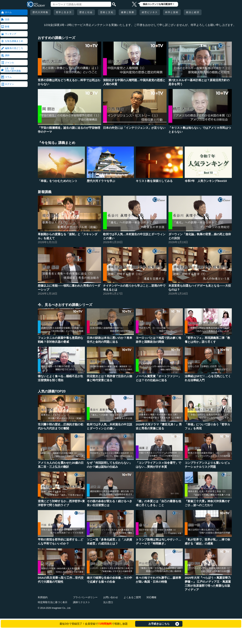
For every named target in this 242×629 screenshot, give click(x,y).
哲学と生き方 (64, 12)
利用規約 (43, 597)
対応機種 (151, 597)
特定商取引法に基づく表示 (52, 602)
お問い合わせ (110, 597)
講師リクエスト (81, 602)
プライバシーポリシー (85, 597)
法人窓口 (108, 602)
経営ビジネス (150, 12)
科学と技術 (171, 12)
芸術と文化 (106, 12)
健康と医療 (127, 12)
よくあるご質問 (132, 597)
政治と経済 (192, 12)
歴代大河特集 (40, 12)
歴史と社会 (86, 12)
